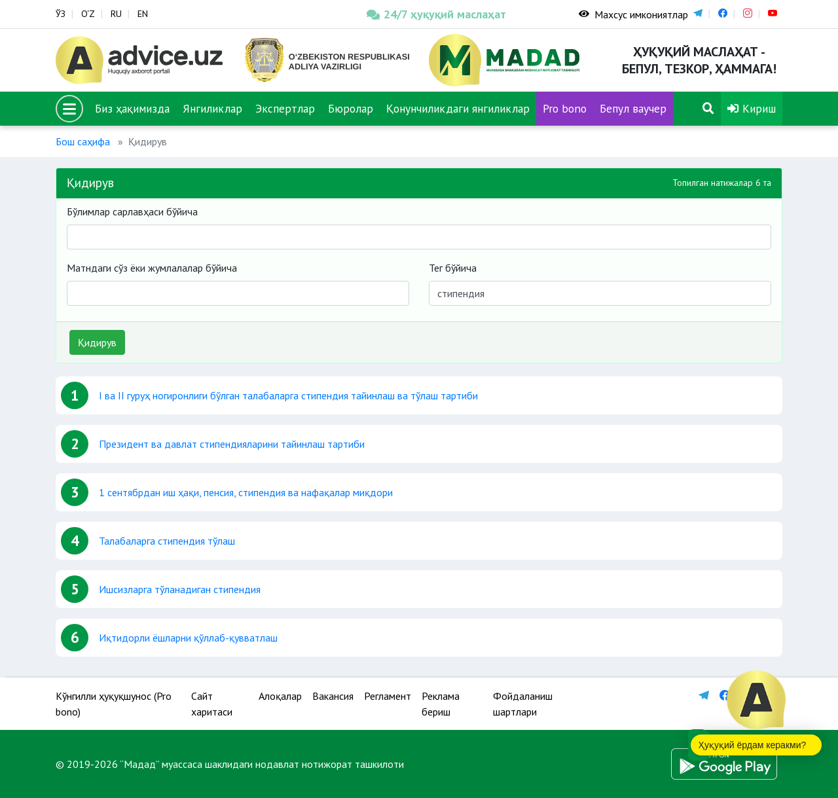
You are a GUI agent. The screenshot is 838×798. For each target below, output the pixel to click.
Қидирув (97, 342)
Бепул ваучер (633, 108)
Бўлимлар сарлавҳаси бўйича (132, 211)
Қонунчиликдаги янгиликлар (458, 108)
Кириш (751, 108)
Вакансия (333, 695)
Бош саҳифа (83, 141)
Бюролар (350, 108)
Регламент (387, 695)
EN (142, 14)
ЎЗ (60, 14)
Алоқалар (280, 695)
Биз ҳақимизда (132, 108)
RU (116, 14)
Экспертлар (285, 108)
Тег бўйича (453, 267)
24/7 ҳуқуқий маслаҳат (436, 14)
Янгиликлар (212, 108)
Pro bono (565, 108)
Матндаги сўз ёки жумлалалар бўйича (152, 267)
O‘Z (88, 14)
